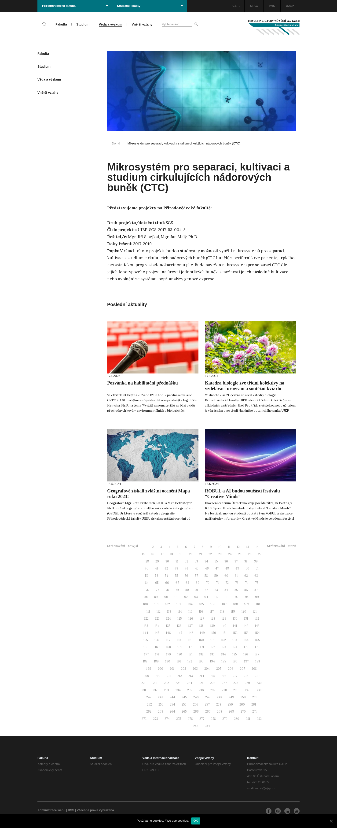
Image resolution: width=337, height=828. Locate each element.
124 (168, 619)
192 (189, 661)
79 (177, 590)
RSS (71, 810)
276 (190, 719)
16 (152, 554)
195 (223, 661)
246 (196, 697)
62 (246, 576)
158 (179, 640)
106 (212, 604)
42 (166, 568)
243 (160, 697)
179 (168, 654)
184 (223, 654)
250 (243, 697)
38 (246, 561)
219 (257, 676)
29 (157, 561)
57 (196, 576)
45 (196, 568)
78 (167, 590)
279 (224, 719)
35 (216, 561)
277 (201, 719)
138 (201, 626)
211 (169, 676)
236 (201, 690)
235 (189, 690)
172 (213, 647)
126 (190, 619)
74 (247, 583)
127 (202, 619)
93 (196, 597)
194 (212, 661)
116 (201, 612)
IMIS (272, 5)
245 (184, 697)
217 (235, 676)
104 (190, 604)
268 (219, 711)
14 (257, 547)
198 (257, 661)
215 (213, 676)
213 (190, 676)
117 (212, 612)
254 (172, 704)
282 (259, 719)
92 (186, 597)
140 (223, 626)
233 (166, 690)
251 (254, 697)
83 (216, 590)
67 (177, 583)
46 (207, 568)
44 (186, 568)
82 (206, 590)
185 (234, 654)
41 (156, 568)
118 (222, 612)
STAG (254, 5)
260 (242, 704)
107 (224, 604)
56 (186, 576)
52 (146, 576)
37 (236, 561)
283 (195, 726)
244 (172, 697)
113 (169, 612)
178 (157, 654)
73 (236, 583)
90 (166, 597)
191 (179, 661)
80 (187, 590)
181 (191, 654)
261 (253, 704)
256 (195, 704)
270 (243, 711)
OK (196, 820)
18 (171, 554)
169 (179, 647)
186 (245, 654)
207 (242, 669)
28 (147, 561)
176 (257, 647)
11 (229, 547)
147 (179, 633)
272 (144, 719)
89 (156, 597)
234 (178, 690)
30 (167, 561)
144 (145, 633)
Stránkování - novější (122, 546)
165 (257, 640)
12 (238, 547)
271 (254, 711)
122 (146, 619)
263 (160, 711)
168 (168, 647)
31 (177, 561)
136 (179, 626)
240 (247, 690)
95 (216, 597)
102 (167, 604)
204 (207, 669)
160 (201, 640)
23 (220, 554)
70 (207, 583)
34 (206, 561)
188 (145, 661)
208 (254, 669)
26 (250, 554)
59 (216, 576)
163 (234, 640)
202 (183, 669)
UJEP (290, 5)
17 (162, 554)
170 (191, 647)
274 (167, 719)
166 (145, 647)
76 (147, 590)
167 (157, 647)
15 (143, 554)
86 (246, 590)
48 (227, 568)
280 (236, 719)
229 (247, 683)
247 (207, 697)
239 (235, 690)
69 (197, 583)
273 (155, 719)
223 (178, 683)
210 (158, 676)
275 (178, 719)
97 (236, 597)
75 (256, 583)
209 (146, 676)
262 (148, 711)
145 (157, 633)
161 (212, 640)
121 (255, 612)
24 (230, 554)
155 (145, 640)
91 (176, 597)
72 (227, 583)
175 (246, 647)
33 (196, 561)
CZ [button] (236, 5)
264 (172, 711)
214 (201, 676)
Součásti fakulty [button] (150, 5)
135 (168, 626)
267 (207, 711)
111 (148, 612)
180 (179, 654)
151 (225, 633)
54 (166, 576)
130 (235, 619)
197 (246, 661)
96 (226, 597)
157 (168, 640)
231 (144, 690)
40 (146, 568)
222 (166, 683)
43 (176, 568)
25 (240, 554)
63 (256, 576)
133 (146, 626)
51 (257, 568)
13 (247, 547)
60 (226, 576)
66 (167, 583)
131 (246, 619)
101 (156, 604)
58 (206, 576)
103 (178, 604)
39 (256, 561)
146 (168, 633)
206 (230, 669)
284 (207, 726)
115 (190, 612)
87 (256, 590)
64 (147, 583)
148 (191, 633)
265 (184, 711)
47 (217, 568)
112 (159, 612)
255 (184, 704)
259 (230, 704)
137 (190, 626)
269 (231, 711)
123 (157, 619)
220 (144, 683)
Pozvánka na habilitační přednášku (142, 382)
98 (247, 597)
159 (190, 640)
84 (226, 590)
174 (235, 647)
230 (259, 683)
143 (257, 626)
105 (201, 604)
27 (259, 554)
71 (217, 583)
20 (191, 554)
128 (213, 619)
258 (218, 704)
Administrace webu (51, 810)
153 (246, 633)
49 (237, 568)
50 (247, 568)
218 (246, 676)
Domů (116, 143)
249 (231, 697)
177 (146, 654)
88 (146, 597)
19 (181, 554)
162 (223, 640)
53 (156, 576)
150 (213, 633)
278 (213, 719)
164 (246, 640)
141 (235, 626)
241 (259, 690)
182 (201, 654)
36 (226, 561)
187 (257, 654)
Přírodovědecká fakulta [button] (75, 5)
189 (156, 661)
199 (148, 669)
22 (210, 554)
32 (186, 561)
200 (160, 669)
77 (157, 590)
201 (172, 669)
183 (212, 654)
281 (248, 719)
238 (224, 690)
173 (224, 647)
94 (206, 597)
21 (200, 554)
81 (196, 590)
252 (149, 704)
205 (218, 669)
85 (236, 590)
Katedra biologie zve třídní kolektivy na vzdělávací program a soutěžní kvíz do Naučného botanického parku (244, 388)
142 (246, 626)
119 (233, 612)
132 (257, 619)
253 (160, 704)
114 (180, 612)
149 (202, 633)
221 (155, 683)
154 (257, 633)
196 (235, 661)
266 (196, 711)
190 (167, 661)
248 (219, 697)
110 (258, 604)
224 (189, 683)
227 (224, 683)
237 (212, 690)
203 (195, 669)
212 (179, 676)
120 (244, 612)
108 (235, 604)
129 (224, 619)
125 (179, 619)
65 (157, 583)
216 (224, 676)
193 (201, 661)
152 (235, 633)
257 (207, 704)
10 (219, 547)
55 (176, 576)
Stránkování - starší (281, 546)
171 (202, 647)
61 (236, 576)
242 (148, 697)
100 (145, 604)
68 (187, 583)
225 (201, 683)
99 (257, 597)
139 (212, 626)
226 (212, 683)
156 (156, 640)
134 (157, 626)
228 (235, 683)
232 (155, 690)
